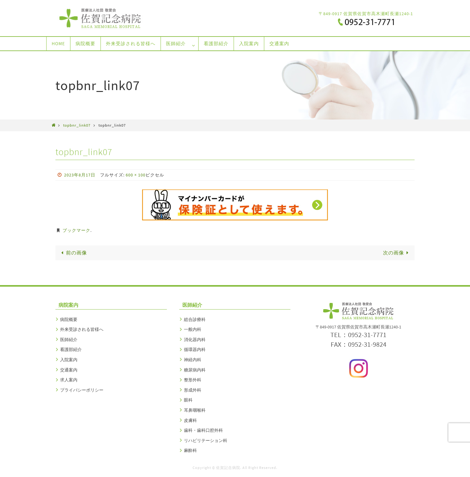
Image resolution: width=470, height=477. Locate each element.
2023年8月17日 (79, 175)
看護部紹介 (71, 349)
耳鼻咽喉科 (195, 410)
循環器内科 (195, 349)
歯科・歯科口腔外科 (203, 430)
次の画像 (397, 252)
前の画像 (73, 252)
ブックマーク (76, 230)
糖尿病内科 (195, 370)
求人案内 (68, 380)
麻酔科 (190, 450)
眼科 (188, 400)
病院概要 (68, 319)
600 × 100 (136, 175)
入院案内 (68, 359)
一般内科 (192, 329)
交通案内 (68, 370)
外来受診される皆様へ (81, 329)
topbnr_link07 (76, 125)
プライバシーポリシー (81, 390)
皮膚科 (190, 420)
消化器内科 (195, 339)
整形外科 (192, 380)
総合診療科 (195, 319)
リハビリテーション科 (205, 440)
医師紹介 (68, 339)
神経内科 (192, 359)
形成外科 (192, 390)
